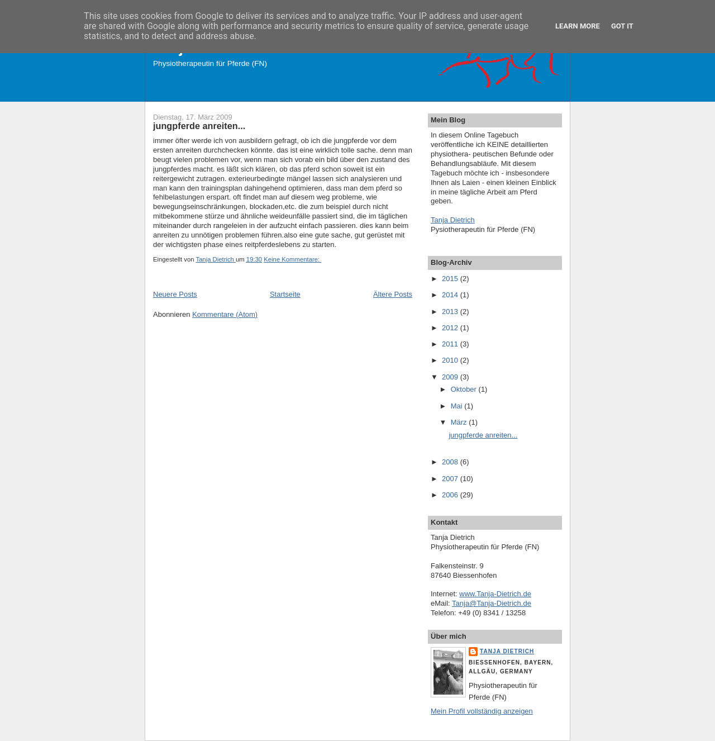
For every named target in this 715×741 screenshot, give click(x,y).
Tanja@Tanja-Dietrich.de (491, 603)
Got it (622, 26)
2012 (451, 328)
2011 (451, 344)
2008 (451, 462)
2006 (451, 495)
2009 (451, 377)
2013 (451, 311)
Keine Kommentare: (292, 259)
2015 (451, 278)
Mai (458, 406)
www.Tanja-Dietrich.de (495, 594)
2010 (451, 360)
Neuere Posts (175, 294)
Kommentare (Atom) (225, 314)
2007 (451, 478)
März (460, 422)
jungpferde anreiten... (199, 126)
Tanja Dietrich (453, 220)
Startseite (285, 294)
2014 (451, 295)
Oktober (465, 389)
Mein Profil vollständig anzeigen (482, 711)
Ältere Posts (392, 294)
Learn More (577, 26)
